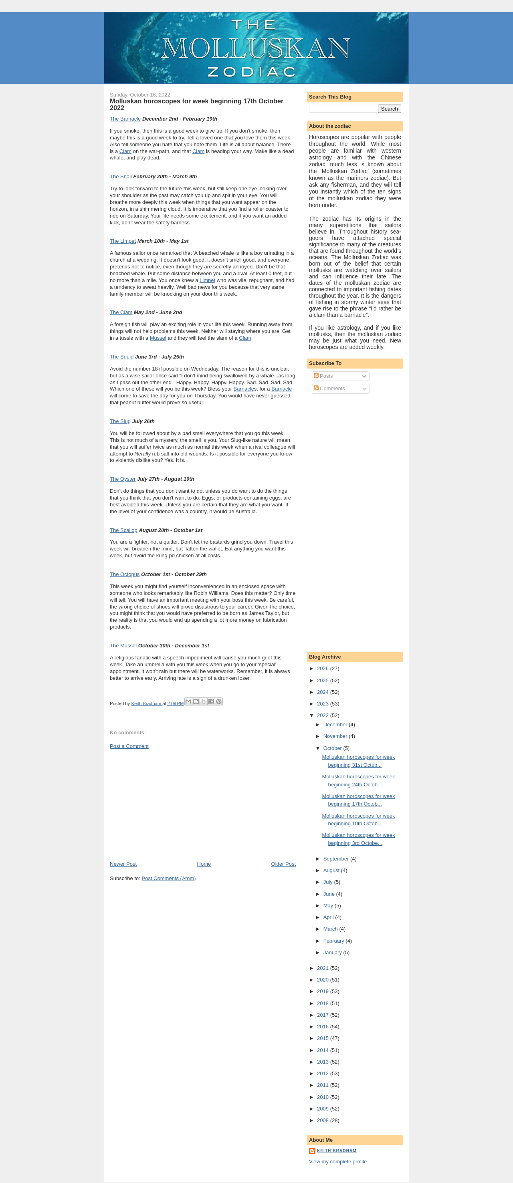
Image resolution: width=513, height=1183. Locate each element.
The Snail (121, 176)
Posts (323, 376)
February (334, 941)
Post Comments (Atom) (169, 878)
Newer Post (123, 864)
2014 (323, 1050)
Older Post (283, 864)
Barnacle (244, 389)
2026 (323, 668)
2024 (323, 692)
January (333, 952)
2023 (323, 704)
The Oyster (122, 479)
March (331, 929)
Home (204, 864)
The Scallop (123, 530)
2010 (323, 1097)
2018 (323, 1003)
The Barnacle (125, 119)
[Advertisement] (170, 804)
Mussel (158, 338)
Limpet (207, 280)
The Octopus (124, 574)
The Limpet (123, 241)
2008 (323, 1120)
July (328, 882)
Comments (329, 388)
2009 (323, 1109)
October (333, 748)
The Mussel (123, 646)
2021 (323, 968)
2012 (323, 1073)
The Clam (121, 312)
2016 (323, 1027)
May (329, 906)
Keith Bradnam (337, 1151)
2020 (323, 980)
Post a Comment (129, 746)
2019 (323, 991)
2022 (323, 715)
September (336, 859)
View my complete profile (338, 1162)
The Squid (121, 357)
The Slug (120, 421)
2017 (323, 1015)
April (329, 917)
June (329, 894)
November (336, 736)
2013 (323, 1062)
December (336, 724)
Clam (125, 151)
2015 (323, 1038)
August (332, 870)
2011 (323, 1085)
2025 (323, 680)
